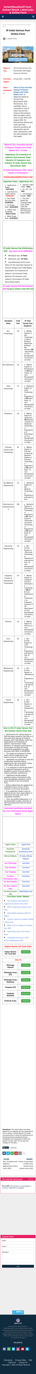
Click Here (26, 952)
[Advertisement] (18, 233)
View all (30, 1179)
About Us (12, 1362)
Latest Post (10, 25)
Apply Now (25, 845)
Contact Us (23, 1362)
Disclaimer (8, 1360)
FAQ (30, 1360)
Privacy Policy (20, 1360)
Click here (26, 1001)
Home (4, 25)
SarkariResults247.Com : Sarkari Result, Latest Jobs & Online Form (18, 9)
